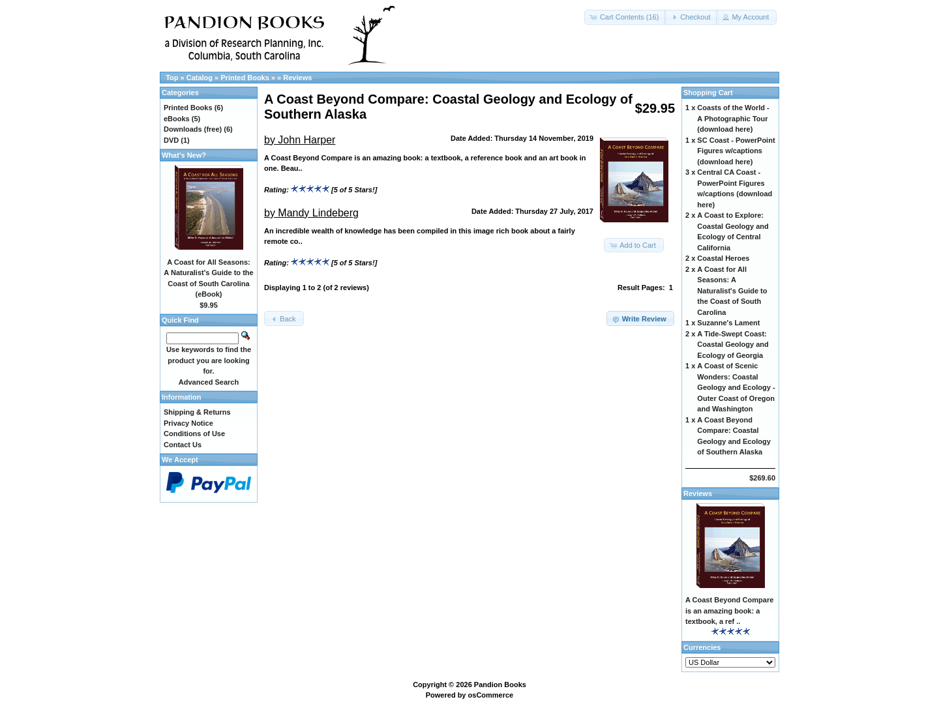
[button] (625, 17)
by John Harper (299, 139)
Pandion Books (500, 684)
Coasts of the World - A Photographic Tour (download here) (733, 118)
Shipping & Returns (197, 412)
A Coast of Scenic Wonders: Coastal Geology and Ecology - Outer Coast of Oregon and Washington (736, 387)
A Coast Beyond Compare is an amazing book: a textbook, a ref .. (729, 610)
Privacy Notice (188, 423)
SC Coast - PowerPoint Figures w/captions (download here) (736, 151)
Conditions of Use (194, 433)
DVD (171, 140)
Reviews (297, 77)
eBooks (177, 119)
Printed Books (244, 77)
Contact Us (182, 445)
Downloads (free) (193, 129)
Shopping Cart (708, 92)
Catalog (199, 77)
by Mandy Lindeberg (311, 212)
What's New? (184, 155)
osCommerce (491, 695)
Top (172, 77)
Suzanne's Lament (728, 323)
